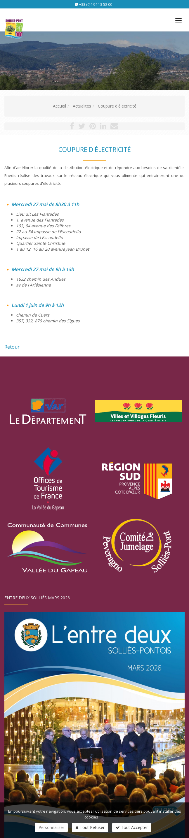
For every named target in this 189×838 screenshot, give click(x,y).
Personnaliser (51, 827)
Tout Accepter (132, 827)
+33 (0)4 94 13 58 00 (95, 4)
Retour (12, 347)
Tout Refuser (90, 827)
